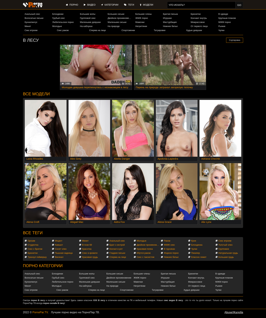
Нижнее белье (170, 26)
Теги (129, 4)
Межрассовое (198, 22)
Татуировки (159, 30)
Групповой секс (88, 18)
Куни (193, 240)
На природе (114, 26)
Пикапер (195, 253)
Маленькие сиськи (117, 22)
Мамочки (140, 22)
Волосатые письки (34, 18)
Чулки (221, 30)
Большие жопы (87, 14)
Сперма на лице (97, 30)
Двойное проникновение (120, 18)
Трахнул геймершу (37, 257)
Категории (109, 4)
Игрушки (167, 18)
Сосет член (60, 249)
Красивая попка (145, 249)
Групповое (223, 249)
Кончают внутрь (199, 18)
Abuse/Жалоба (233, 312)
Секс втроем (31, 30)
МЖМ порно (224, 22)
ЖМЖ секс (169, 245)
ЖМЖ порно (141, 18)
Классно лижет (198, 257)
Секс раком (63, 30)
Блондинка (196, 245)
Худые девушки (194, 30)
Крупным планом (227, 18)
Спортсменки (128, 30)
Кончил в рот (116, 249)
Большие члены (143, 14)
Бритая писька (170, 14)
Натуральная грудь (228, 253)
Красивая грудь (90, 257)
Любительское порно (63, 22)
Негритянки (141, 26)
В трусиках (169, 249)
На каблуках (86, 26)
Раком (167, 240)
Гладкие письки (117, 253)
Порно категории (43, 265)
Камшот (59, 245)
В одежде (223, 14)
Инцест (58, 240)
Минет (28, 26)
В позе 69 (87, 245)
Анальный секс (32, 14)
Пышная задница (64, 253)
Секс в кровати (89, 253)
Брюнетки (196, 14)
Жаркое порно (171, 253)
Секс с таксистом (145, 257)
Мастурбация (170, 22)
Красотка (86, 249)
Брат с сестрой (117, 245)
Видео (90, 4)
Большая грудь (226, 257)
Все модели (36, 94)
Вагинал (59, 257)
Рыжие (221, 26)
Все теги (33, 232)
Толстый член (225, 245)
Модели (146, 4)
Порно (72, 4)
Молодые (57, 26)
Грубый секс (58, 18)
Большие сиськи (116, 14)
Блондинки (57, 14)
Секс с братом (35, 249)
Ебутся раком (144, 253)
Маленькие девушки (90, 22)
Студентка (33, 245)
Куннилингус (31, 22)
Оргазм (31, 240)
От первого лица (199, 26)
